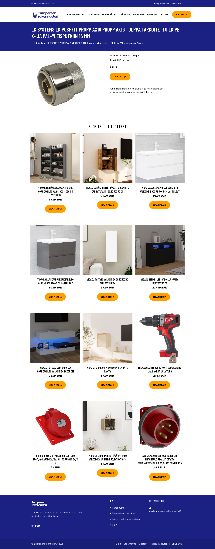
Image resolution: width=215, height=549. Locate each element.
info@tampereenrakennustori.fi (167, 3)
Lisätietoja (120, 76)
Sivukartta (177, 543)
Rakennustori (75, 14)
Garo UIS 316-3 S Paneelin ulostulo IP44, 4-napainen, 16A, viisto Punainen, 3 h (55, 459)
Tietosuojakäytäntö (159, 543)
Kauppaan (181, 14)
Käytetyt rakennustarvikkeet (139, 14)
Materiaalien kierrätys (102, 14)
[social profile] (52, 3)
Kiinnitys (127, 55)
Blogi (164, 14)
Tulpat (136, 55)
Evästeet (142, 543)
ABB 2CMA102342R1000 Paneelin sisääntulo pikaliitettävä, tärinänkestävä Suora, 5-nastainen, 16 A (160, 459)
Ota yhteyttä (130, 543)
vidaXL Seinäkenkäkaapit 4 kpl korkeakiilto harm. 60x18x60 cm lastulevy (55, 191)
